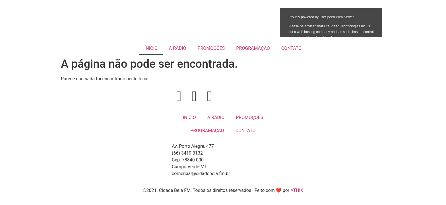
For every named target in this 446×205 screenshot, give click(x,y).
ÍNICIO (151, 48)
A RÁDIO (177, 48)
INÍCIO (189, 117)
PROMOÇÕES (211, 48)
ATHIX (296, 190)
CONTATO (291, 48)
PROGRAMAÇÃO (253, 48)
